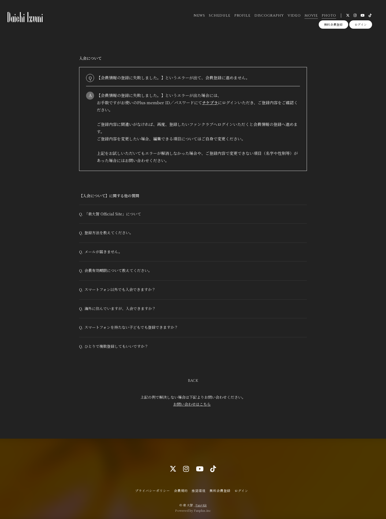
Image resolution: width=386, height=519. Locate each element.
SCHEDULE (219, 15)
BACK (193, 384)
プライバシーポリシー (152, 490)
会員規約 (181, 490)
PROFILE (242, 15)
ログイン (361, 25)
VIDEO (293, 15)
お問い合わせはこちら (192, 408)
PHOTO (329, 15)
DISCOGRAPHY (269, 15)
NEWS (199, 15)
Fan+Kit (201, 505)
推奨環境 (199, 490)
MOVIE (311, 15)
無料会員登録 (333, 25)
